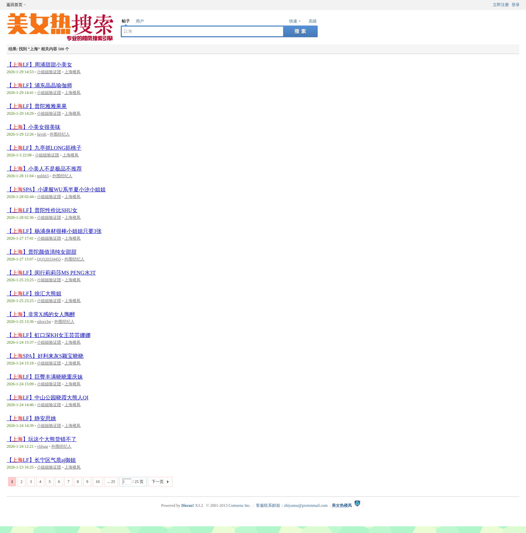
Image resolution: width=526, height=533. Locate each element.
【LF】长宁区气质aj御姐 (41, 460)
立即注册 (501, 4)
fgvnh (41, 134)
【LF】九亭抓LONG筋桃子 (44, 148)
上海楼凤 (72, 71)
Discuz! (187, 505)
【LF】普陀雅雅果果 (37, 106)
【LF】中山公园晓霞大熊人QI (48, 397)
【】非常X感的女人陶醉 (41, 314)
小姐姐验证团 (49, 71)
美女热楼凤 (342, 505)
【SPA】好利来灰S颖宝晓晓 (45, 356)
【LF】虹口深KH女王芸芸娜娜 (49, 335)
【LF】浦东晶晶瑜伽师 (39, 85)
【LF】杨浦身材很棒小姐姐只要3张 (54, 231)
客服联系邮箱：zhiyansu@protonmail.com (292, 505)
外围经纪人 (60, 134)
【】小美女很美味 (33, 127)
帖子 (126, 21)
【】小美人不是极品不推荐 (44, 169)
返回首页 (14, 4)
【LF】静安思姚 (31, 418)
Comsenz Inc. (239, 505)
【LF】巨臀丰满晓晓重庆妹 (45, 377)
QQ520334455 (49, 259)
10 (98, 481)
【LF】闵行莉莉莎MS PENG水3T (51, 273)
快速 (293, 21)
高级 (313, 21)
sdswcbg (44, 321)
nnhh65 (43, 176)
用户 (140, 21)
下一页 (158, 481)
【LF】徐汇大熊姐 (34, 293)
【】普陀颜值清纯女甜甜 (41, 252)
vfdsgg (42, 446)
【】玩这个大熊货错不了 (41, 439)
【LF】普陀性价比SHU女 (42, 210)
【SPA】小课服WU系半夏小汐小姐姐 (56, 189)
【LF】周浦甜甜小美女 (39, 64)
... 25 (111, 481)
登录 (516, 4)
